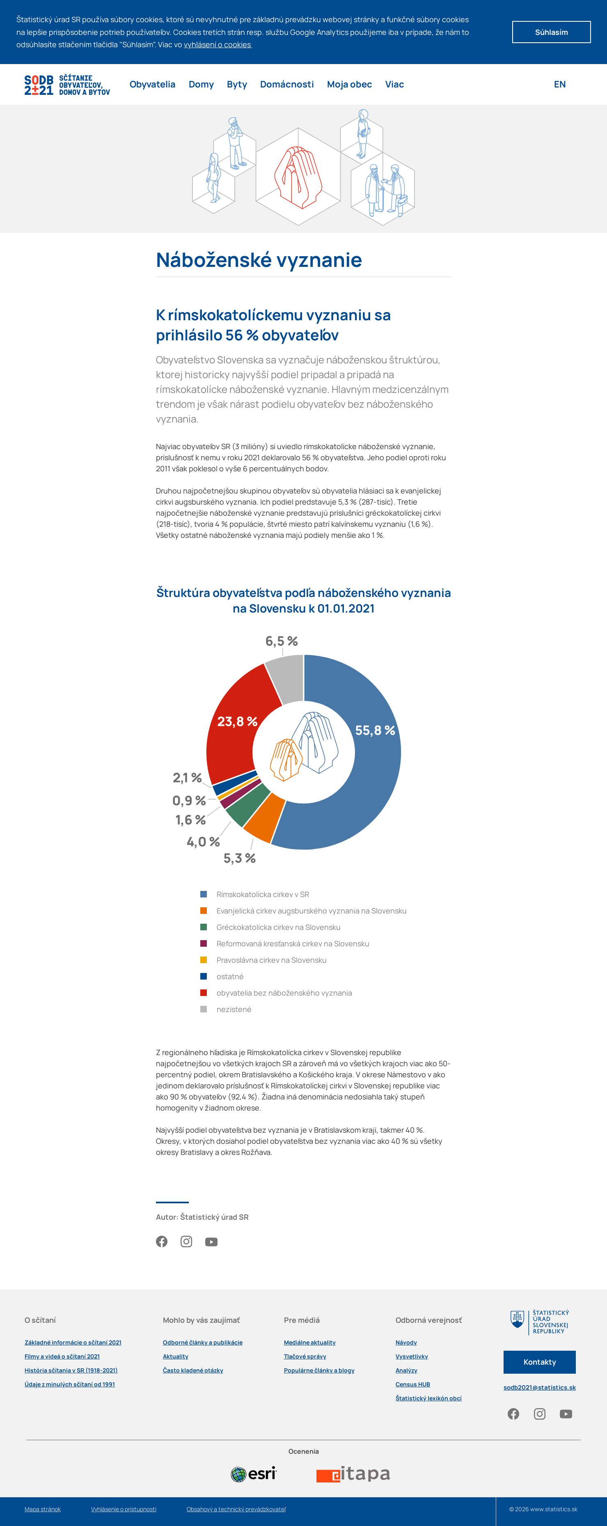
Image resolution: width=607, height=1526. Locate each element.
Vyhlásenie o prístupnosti (123, 1509)
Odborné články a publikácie (203, 1342)
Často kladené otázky (193, 1370)
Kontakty (540, 1362)
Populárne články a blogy (319, 1370)
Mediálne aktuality (310, 1342)
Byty (237, 84)
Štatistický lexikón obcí (429, 1398)
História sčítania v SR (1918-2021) (71, 1370)
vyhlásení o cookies (221, 44)
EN (560, 84)
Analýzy (406, 1370)
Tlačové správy (305, 1356)
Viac (394, 84)
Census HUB (413, 1384)
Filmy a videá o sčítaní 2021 (62, 1356)
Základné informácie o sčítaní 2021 (73, 1342)
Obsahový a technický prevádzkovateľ (236, 1509)
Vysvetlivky (412, 1356)
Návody (406, 1342)
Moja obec (349, 84)
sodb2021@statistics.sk (540, 1387)
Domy (201, 84)
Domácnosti (287, 84)
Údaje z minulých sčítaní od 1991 (70, 1384)
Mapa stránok (43, 1509)
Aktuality (175, 1356)
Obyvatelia (153, 84)
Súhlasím (551, 32)
